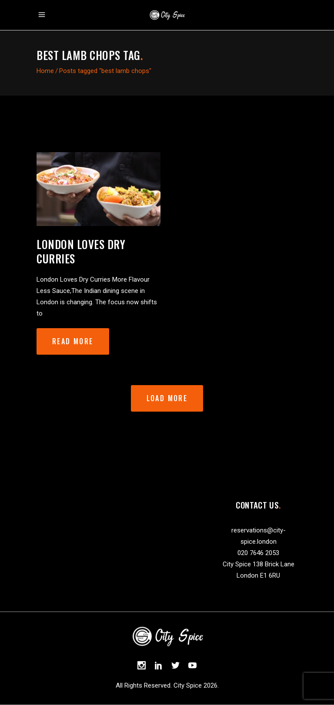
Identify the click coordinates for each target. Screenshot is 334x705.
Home (45, 71)
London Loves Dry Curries (81, 251)
